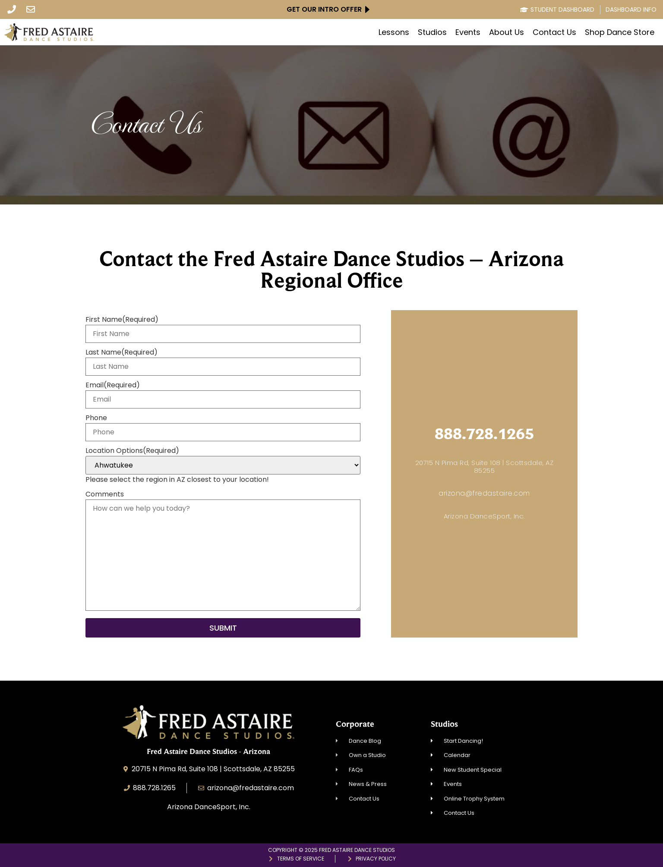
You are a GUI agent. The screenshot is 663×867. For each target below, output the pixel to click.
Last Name (121, 352)
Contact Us (554, 32)
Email (112, 385)
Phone (96, 418)
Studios (432, 32)
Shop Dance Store (619, 32)
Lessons (394, 32)
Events (467, 32)
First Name (121, 319)
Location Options (132, 450)
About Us (506, 32)
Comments (104, 494)
